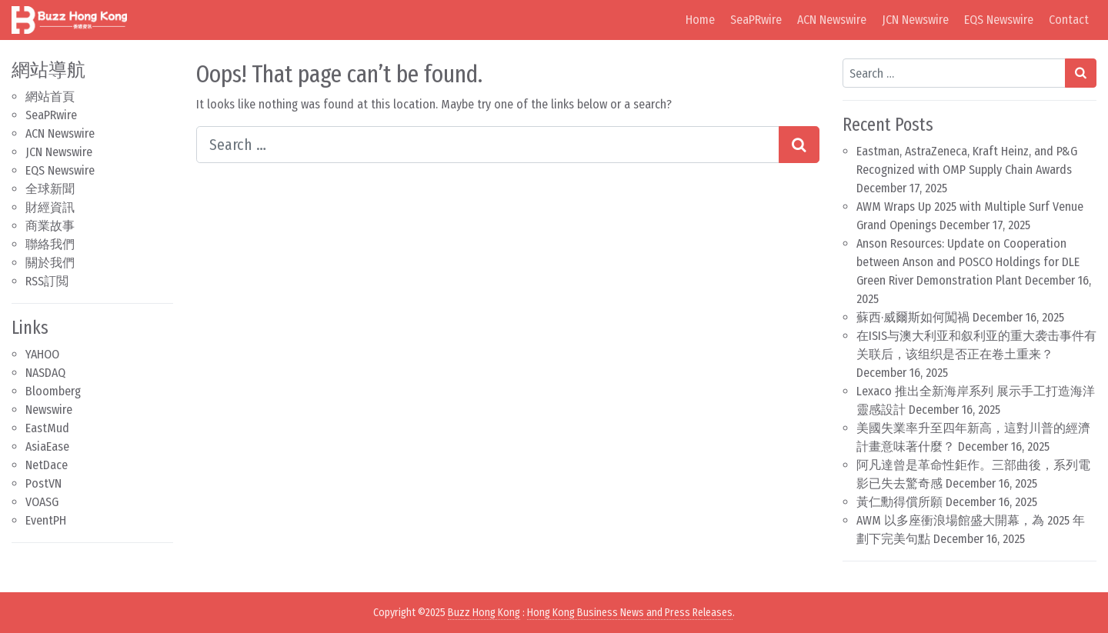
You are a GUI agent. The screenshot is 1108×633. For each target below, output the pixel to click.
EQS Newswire (998, 19)
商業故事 (50, 225)
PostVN (43, 483)
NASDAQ (45, 372)
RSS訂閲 (46, 281)
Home (700, 19)
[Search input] (487, 144)
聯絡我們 (50, 244)
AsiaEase (47, 446)
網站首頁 (50, 96)
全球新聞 (50, 189)
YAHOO (42, 354)
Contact (1069, 19)
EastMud (47, 428)
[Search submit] (799, 144)
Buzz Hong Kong (484, 612)
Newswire (48, 409)
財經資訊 (50, 207)
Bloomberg (53, 391)
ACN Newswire (831, 19)
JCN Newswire (915, 19)
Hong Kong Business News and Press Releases (630, 612)
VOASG (41, 502)
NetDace (46, 465)
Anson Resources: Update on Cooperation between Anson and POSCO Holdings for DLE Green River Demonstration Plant (968, 262)
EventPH (45, 520)
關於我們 (50, 262)
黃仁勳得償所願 (899, 502)
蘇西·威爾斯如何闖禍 (913, 317)
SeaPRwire (756, 19)
